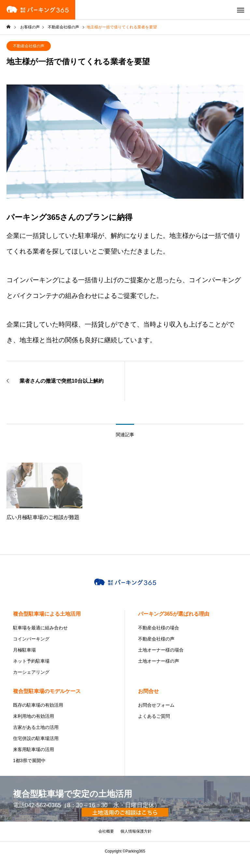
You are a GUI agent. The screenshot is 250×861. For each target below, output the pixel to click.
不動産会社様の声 (28, 46)
